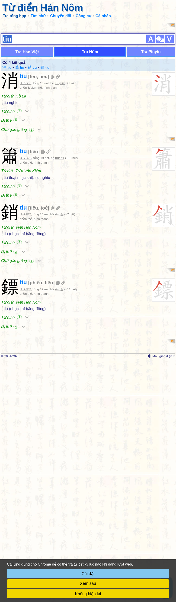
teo (33, 136)
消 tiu (6, 127)
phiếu (36, 463)
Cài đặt (88, 573)
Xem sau (88, 583)
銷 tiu (32, 127)
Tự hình (15, 171)
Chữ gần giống (21, 190)
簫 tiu (19, 127)
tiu (23, 136)
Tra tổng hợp (14, 16)
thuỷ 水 (60, 143)
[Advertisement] (88, 55)
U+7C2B (26, 278)
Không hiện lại (88, 594)
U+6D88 (25, 143)
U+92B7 (25, 334)
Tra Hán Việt (27, 112)
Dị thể (13, 180)
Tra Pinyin (151, 112)
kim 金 (59, 334)
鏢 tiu (44, 127)
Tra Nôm (90, 112)
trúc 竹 (59, 278)
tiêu (43, 136)
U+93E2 (25, 469)
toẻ (44, 328)
